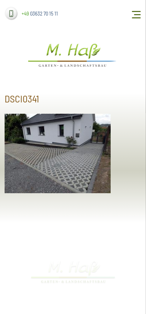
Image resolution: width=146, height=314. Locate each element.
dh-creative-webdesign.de (125, 302)
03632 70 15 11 (40, 13)
